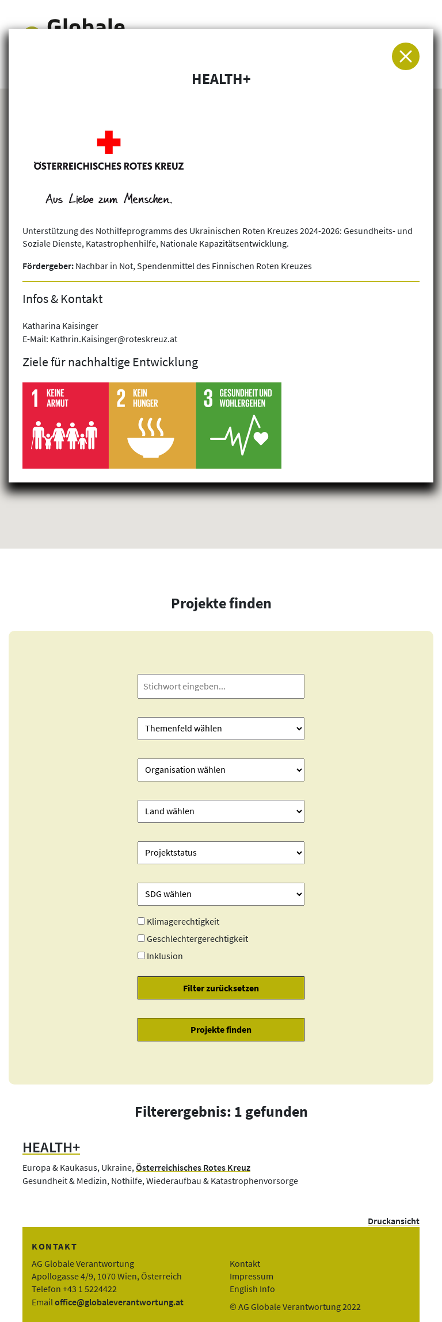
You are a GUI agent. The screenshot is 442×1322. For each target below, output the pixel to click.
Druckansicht (394, 1221)
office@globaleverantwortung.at (119, 1302)
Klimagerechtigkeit (183, 921)
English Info (252, 1288)
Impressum (251, 1276)
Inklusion (165, 955)
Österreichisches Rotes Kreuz (193, 1167)
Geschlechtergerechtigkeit (197, 938)
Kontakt (245, 1263)
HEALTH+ (51, 1147)
